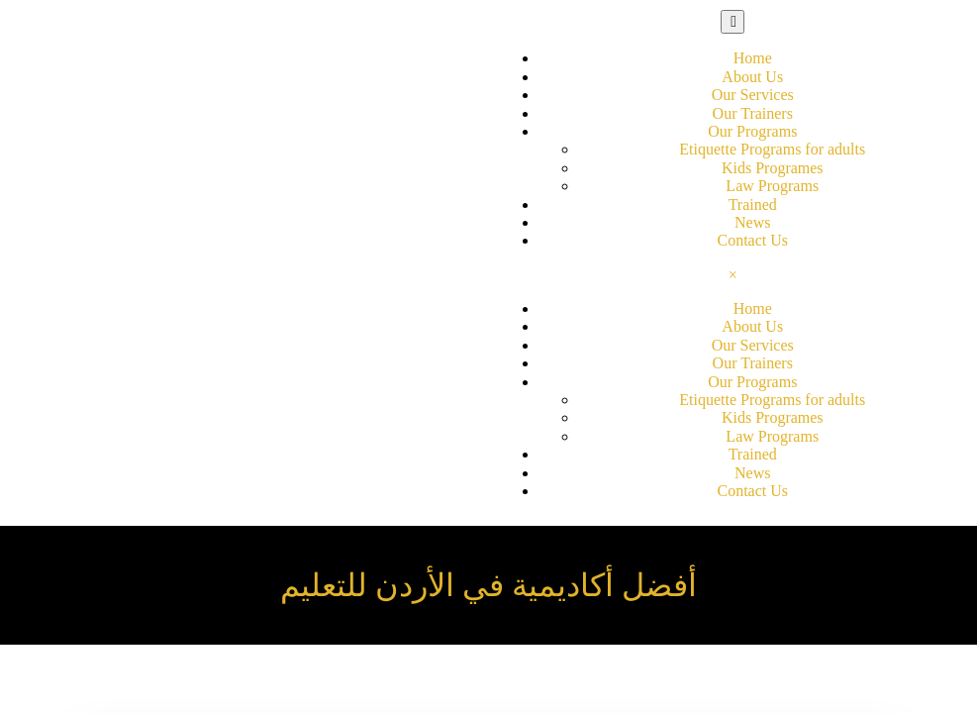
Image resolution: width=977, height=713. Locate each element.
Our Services (753, 94)
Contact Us (752, 240)
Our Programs (752, 131)
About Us (752, 76)
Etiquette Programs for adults (772, 149)
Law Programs (772, 185)
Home (752, 58)
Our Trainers (753, 113)
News (752, 222)
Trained (753, 204)
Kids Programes (773, 167)
